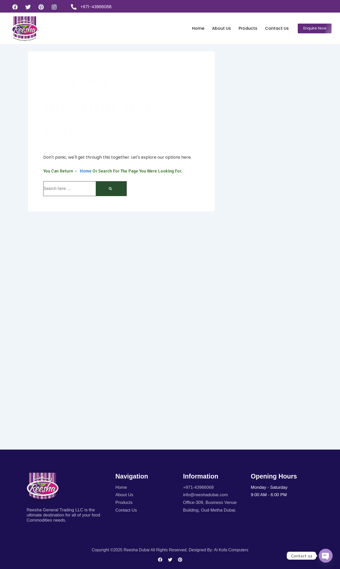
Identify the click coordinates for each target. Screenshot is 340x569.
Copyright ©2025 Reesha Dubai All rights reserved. (140, 550)
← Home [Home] (82, 171)
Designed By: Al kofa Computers (218, 550)
